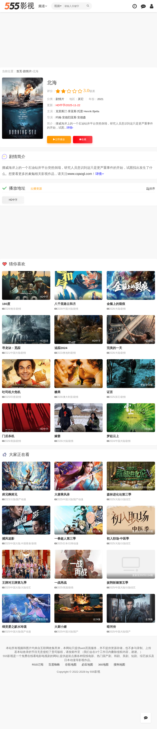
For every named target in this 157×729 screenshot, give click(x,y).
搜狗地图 (119, 664)
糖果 (57, 392)
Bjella (96, 111)
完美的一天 (114, 348)
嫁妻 (57, 436)
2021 (100, 99)
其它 (81, 99)
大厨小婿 (60, 626)
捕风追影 (8, 538)
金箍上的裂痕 (116, 304)
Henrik (88, 111)
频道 (43, 6)
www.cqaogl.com (79, 174)
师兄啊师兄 (9, 494)
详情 (70, 127)
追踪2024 (60, 348)
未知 (31, 174)
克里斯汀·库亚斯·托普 (69, 111)
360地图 (103, 664)
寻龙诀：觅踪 (11, 348)
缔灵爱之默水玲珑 (14, 626)
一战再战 (60, 582)
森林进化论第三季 (119, 494)
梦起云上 (113, 436)
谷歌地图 (70, 664)
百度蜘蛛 (54, 664)
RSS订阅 (37, 664)
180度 (6, 304)
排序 (150, 188)
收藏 (82, 139)
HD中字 (13, 199)
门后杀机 (8, 436)
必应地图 (87, 664)
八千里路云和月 (65, 304)
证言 (110, 392)
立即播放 (59, 139)
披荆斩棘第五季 (117, 582)
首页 (19, 71)
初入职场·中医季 (118, 538)
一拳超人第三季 (65, 538)
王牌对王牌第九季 (14, 582)
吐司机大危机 (11, 392)
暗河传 (111, 626)
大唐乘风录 (62, 494)
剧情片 (27, 71)
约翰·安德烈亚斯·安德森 (71, 117)
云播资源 (36, 188)
